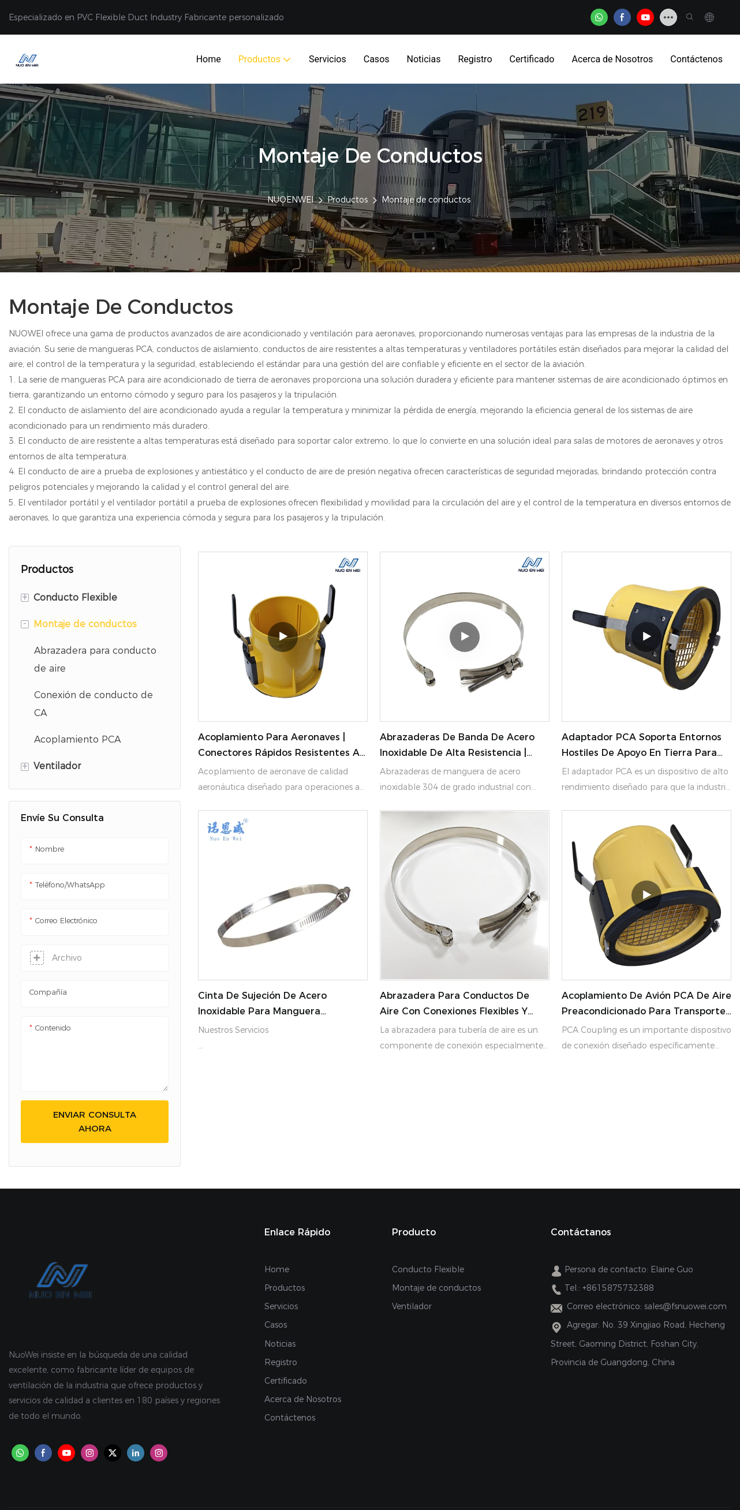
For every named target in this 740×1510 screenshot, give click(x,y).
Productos (347, 199)
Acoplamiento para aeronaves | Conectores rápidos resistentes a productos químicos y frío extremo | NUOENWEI (281, 746)
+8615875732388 (618, 1288)
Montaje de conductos (426, 199)
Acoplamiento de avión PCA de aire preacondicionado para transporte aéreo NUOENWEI (646, 1004)
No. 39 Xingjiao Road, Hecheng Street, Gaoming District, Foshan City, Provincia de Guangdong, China (638, 1343)
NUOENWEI (290, 199)
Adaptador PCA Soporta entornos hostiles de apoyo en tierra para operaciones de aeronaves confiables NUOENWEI (642, 746)
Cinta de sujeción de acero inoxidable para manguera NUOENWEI (262, 1004)
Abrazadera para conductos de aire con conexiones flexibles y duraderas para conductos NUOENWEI (454, 1004)
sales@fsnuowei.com (685, 1306)
